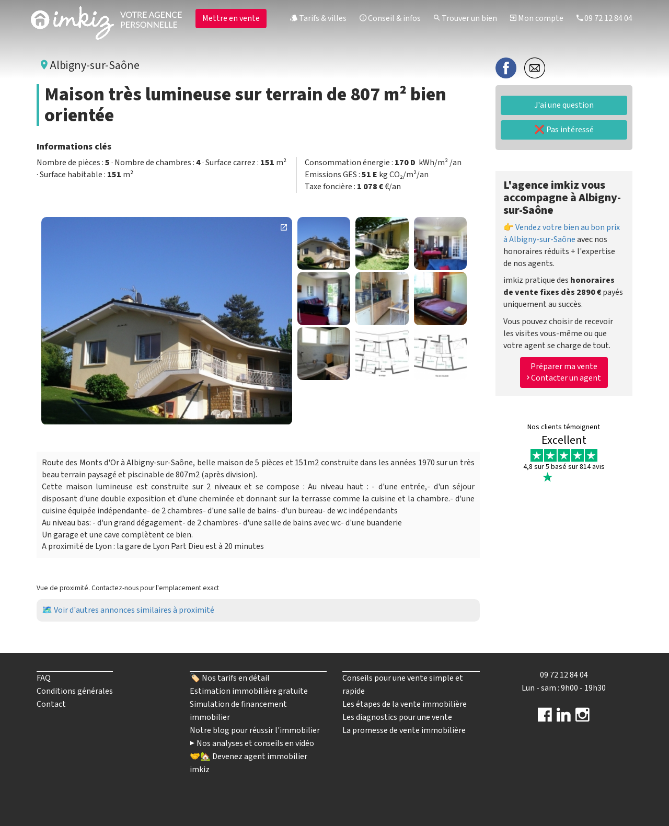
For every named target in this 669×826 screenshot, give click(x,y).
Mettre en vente (231, 18)
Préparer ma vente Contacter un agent (564, 372)
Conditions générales (75, 691)
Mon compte (536, 18)
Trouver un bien (465, 18)
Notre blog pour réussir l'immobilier (255, 730)
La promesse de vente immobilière (404, 730)
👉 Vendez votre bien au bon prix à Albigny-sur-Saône (561, 233)
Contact (51, 704)
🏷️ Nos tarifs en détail (230, 678)
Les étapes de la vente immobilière (404, 704)
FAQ (44, 678)
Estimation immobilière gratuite (249, 691)
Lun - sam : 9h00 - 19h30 (564, 688)
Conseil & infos (390, 18)
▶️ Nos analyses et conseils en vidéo (252, 743)
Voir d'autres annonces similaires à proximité (134, 610)
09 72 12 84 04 (604, 18)
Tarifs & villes (318, 18)
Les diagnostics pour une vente (397, 717)
